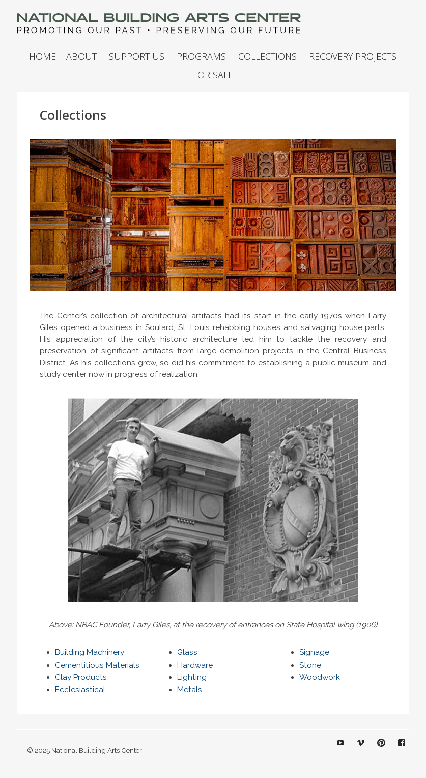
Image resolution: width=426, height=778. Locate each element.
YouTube (340, 751)
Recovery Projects (352, 56)
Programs (201, 56)
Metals (189, 689)
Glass (187, 652)
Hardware (195, 665)
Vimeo (360, 751)
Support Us (136, 56)
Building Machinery (89, 652)
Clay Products (81, 677)
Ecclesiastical (80, 689)
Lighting (192, 677)
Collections (267, 56)
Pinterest (381, 751)
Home (42, 56)
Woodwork (319, 677)
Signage (314, 652)
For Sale (213, 75)
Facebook (401, 751)
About (81, 56)
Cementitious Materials (97, 665)
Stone (310, 665)
